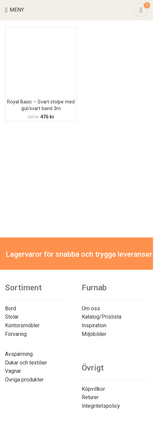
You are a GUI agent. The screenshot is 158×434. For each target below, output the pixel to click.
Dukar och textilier (26, 363)
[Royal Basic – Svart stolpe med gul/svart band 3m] (41, 62)
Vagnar (13, 371)
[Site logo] (76, 9)
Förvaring (16, 334)
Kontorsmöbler (22, 325)
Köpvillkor (93, 389)
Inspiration (94, 325)
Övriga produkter (24, 379)
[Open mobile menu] (14, 10)
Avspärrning (19, 354)
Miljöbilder (94, 334)
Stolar (12, 317)
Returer (90, 397)
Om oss (91, 308)
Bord (10, 308)
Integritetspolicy (101, 406)
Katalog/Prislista (101, 317)
